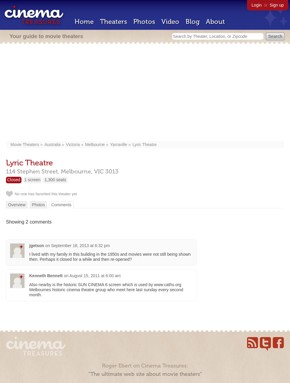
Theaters (113, 22)
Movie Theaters (24, 144)
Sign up (277, 5)
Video (170, 22)
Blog (193, 22)
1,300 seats (55, 179)
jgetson (36, 245)
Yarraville (118, 144)
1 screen (32, 179)
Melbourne (95, 144)
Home (84, 22)
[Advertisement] (145, 93)
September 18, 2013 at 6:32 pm (80, 245)
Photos (144, 22)
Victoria (73, 144)
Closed (13, 179)
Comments (61, 204)
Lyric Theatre (144, 144)
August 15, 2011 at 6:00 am (95, 275)
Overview (16, 204)
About (215, 22)
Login (257, 5)
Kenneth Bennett (46, 275)
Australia (52, 144)
